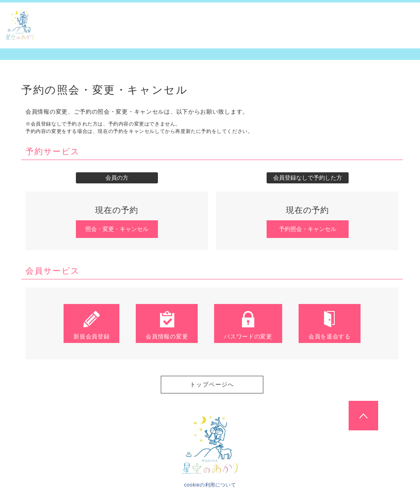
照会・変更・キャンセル (116, 229)
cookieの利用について (210, 485)
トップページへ (212, 384)
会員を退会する (329, 325)
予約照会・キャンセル (307, 229)
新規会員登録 (91, 325)
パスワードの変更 (248, 325)
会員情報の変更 (167, 325)
